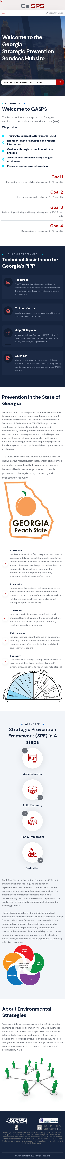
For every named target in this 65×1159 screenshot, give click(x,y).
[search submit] (60, 82)
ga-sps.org (44, 1155)
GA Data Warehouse (54, 13)
